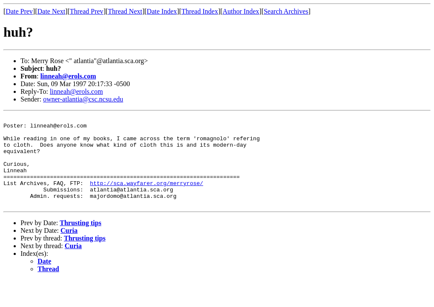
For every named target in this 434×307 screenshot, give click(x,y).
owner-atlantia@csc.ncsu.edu (83, 99)
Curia (69, 248)
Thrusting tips (80, 240)
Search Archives (286, 11)
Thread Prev (86, 11)
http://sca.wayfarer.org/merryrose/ (146, 197)
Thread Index (199, 11)
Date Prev (19, 11)
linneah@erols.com (68, 76)
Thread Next (125, 11)
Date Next (51, 11)
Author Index (241, 11)
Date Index (162, 11)
